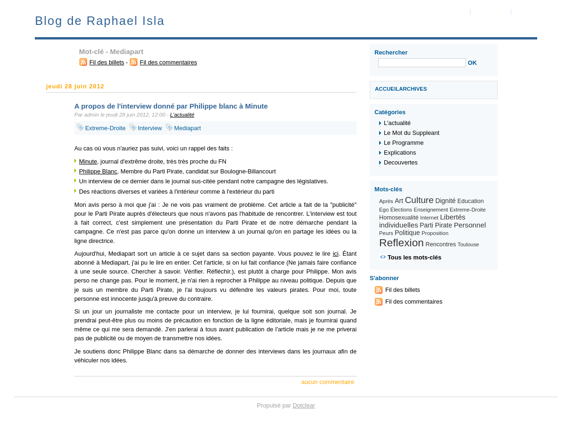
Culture (419, 200)
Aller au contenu (446, 11)
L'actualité (182, 115)
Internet (429, 217)
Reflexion (401, 242)
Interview (150, 128)
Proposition (434, 233)
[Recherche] (422, 62)
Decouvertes (401, 162)
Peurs (386, 233)
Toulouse (468, 244)
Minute (88, 161)
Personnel (470, 225)
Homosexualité (399, 217)
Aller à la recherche (539, 11)
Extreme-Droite (105, 128)
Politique (407, 232)
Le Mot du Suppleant (411, 132)
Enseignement (431, 209)
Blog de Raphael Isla (100, 20)
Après (386, 201)
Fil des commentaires (168, 62)
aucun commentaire (328, 381)
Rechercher (390, 52)
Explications (400, 152)
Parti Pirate (436, 225)
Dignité (445, 200)
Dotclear (304, 405)
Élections (401, 209)
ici (335, 253)
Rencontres (441, 244)
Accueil (387, 89)
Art (399, 200)
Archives (413, 89)
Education (470, 201)
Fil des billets (106, 62)
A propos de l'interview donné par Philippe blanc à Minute (171, 106)
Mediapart (187, 128)
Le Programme (404, 142)
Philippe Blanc (98, 171)
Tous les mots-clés (414, 257)
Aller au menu (490, 11)
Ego (384, 209)
